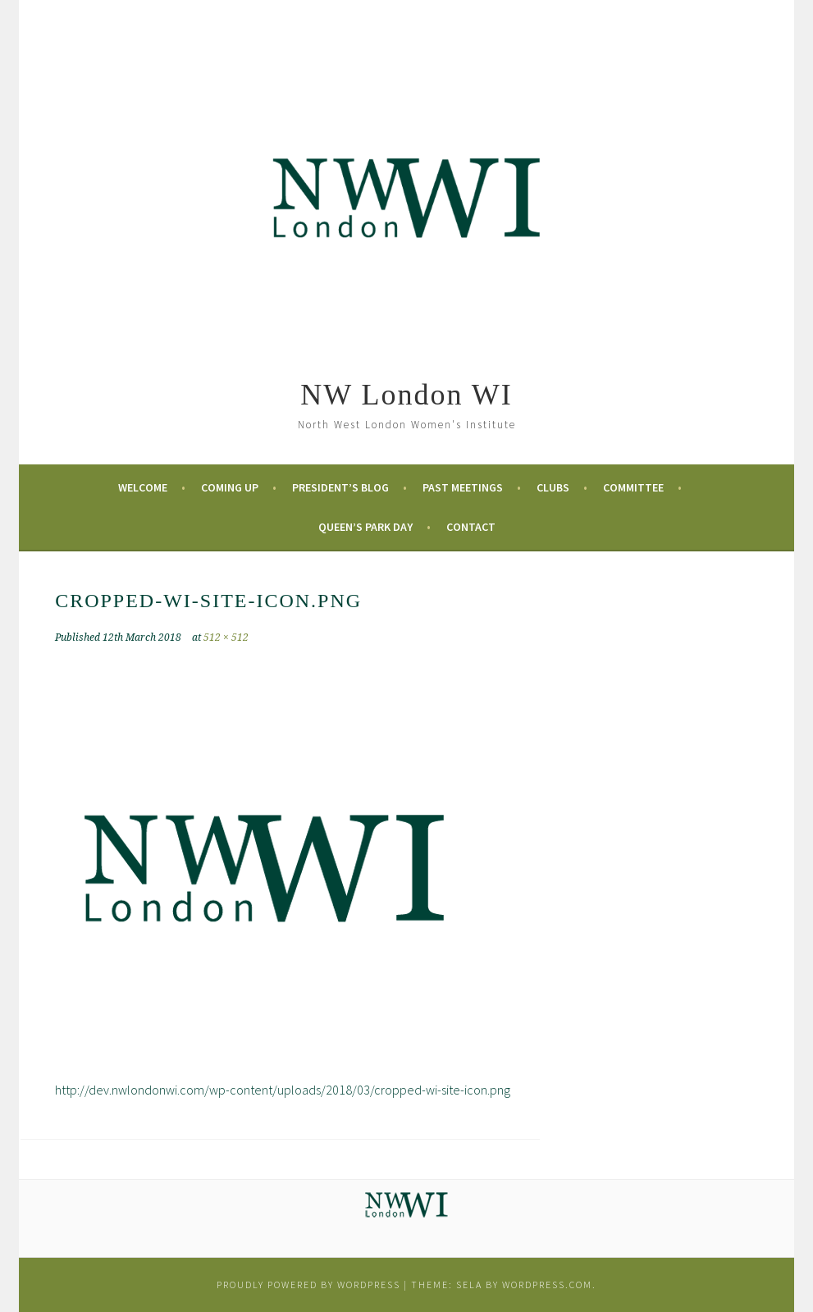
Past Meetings (462, 487)
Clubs (553, 487)
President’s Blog (340, 487)
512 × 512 (226, 637)
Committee (633, 487)
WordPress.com (547, 1284)
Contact (471, 526)
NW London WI (406, 394)
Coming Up (229, 487)
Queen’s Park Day (365, 526)
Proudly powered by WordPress (308, 1284)
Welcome (142, 487)
